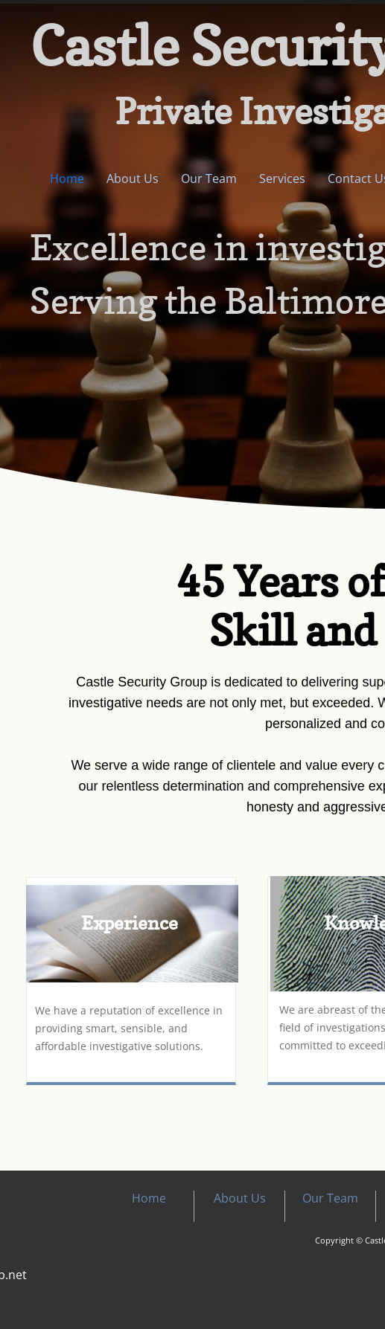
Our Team (209, 178)
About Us (132, 178)
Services (282, 178)
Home (67, 178)
